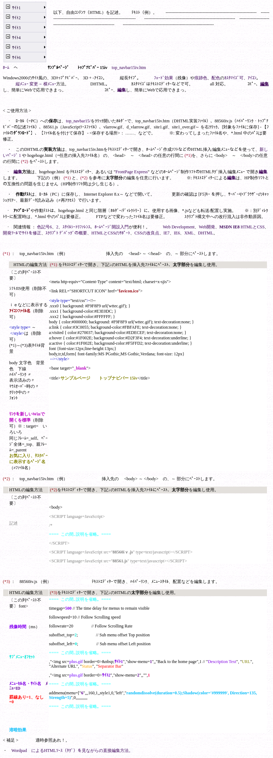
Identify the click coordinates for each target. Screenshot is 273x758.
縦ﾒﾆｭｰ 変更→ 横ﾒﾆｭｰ (36, 83)
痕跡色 (200, 77)
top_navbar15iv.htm (129, 67)
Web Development (178, 226)
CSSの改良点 (146, 232)
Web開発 (207, 226)
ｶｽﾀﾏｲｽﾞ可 (233, 77)
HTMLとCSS (252, 226)
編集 (264, 83)
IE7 (167, 232)
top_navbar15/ (78, 120)
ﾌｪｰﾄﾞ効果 (163, 77)
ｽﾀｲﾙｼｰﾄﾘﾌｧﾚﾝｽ (76, 226)
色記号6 (44, 226)
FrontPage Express (132, 171)
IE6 (177, 232)
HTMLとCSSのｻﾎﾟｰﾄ (110, 232)
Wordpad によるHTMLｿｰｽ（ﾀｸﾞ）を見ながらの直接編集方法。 (72, 750)
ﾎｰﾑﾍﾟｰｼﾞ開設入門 (112, 226)
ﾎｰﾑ (6, 67)
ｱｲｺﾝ (252, 77)
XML (189, 232)
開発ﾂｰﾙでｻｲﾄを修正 (22, 232)
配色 (216, 77)
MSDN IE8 (229, 226)
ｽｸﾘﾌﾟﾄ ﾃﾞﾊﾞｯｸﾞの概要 (66, 232)
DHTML (205, 232)
